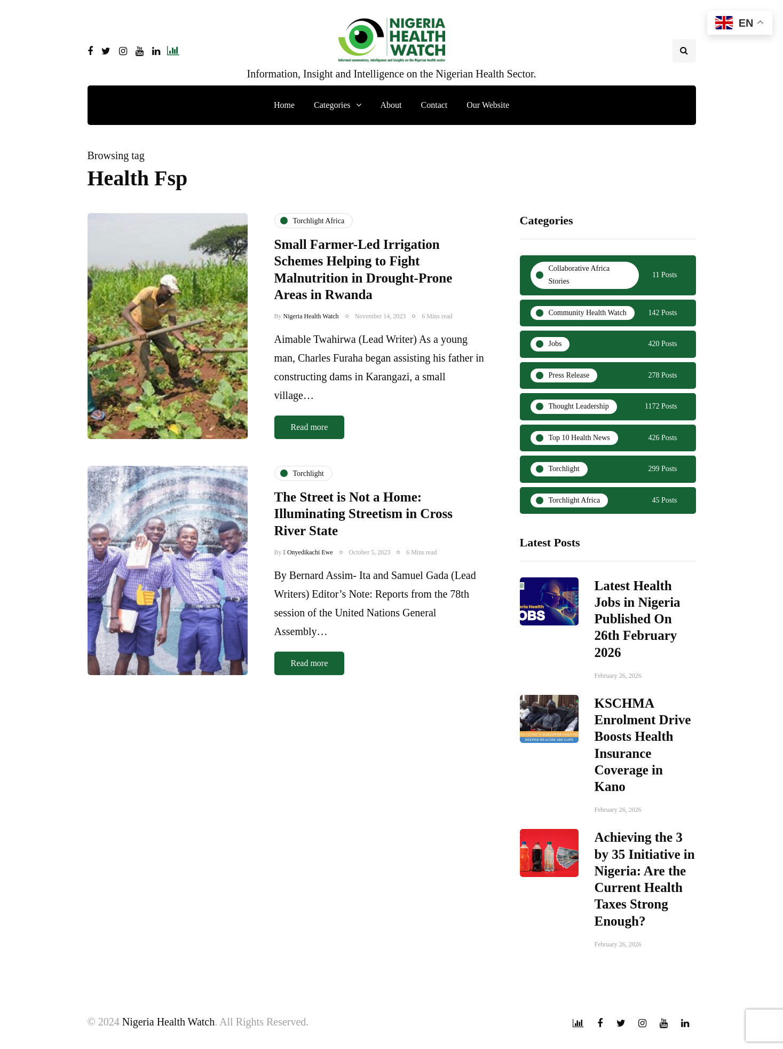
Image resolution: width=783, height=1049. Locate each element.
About (391, 104)
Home (284, 104)
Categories (332, 104)
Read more (309, 427)
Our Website (487, 104)
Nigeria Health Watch (311, 316)
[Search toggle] (684, 50)
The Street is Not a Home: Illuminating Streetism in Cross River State (363, 524)
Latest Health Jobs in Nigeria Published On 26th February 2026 (638, 623)
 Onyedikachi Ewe (308, 562)
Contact (434, 104)
